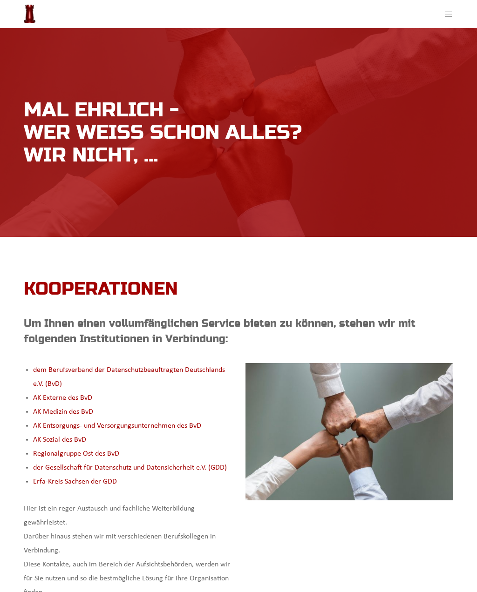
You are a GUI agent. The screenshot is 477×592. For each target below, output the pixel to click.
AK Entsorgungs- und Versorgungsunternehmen (105, 426)
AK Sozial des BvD (59, 440)
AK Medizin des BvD (63, 412)
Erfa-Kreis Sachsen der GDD (75, 481)
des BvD (189, 426)
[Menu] (444, 14)
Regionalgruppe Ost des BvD (76, 453)
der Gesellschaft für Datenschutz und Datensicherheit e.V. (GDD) (130, 467)
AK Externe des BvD (62, 398)
